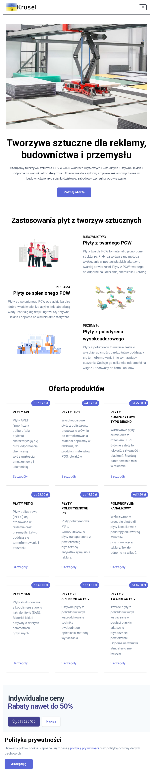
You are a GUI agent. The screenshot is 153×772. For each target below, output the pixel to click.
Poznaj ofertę (74, 192)
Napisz (51, 721)
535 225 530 (23, 721)
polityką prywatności (85, 748)
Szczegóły (20, 476)
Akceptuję (18, 764)
